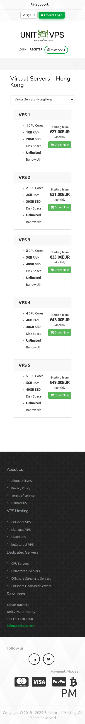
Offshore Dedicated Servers (31, 586)
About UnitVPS (21, 481)
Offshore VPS (21, 522)
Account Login (51, 15)
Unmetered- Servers (25, 571)
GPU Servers (20, 563)
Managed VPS (21, 529)
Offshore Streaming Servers (31, 578)
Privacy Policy (20, 488)
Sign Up (29, 15)
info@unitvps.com (21, 626)
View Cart (56, 49)
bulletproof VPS (22, 544)
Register (36, 49)
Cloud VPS (18, 537)
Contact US (19, 503)
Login (23, 49)
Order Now (60, 144)
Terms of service (23, 496)
